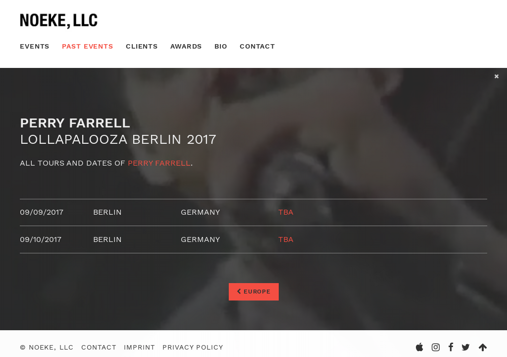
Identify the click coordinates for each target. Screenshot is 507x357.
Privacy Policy (192, 347)
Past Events (87, 46)
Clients (142, 46)
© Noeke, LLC (47, 347)
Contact (257, 46)
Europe (254, 291)
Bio (220, 46)
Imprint (139, 347)
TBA (286, 212)
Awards (186, 46)
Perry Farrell (159, 163)
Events (35, 46)
